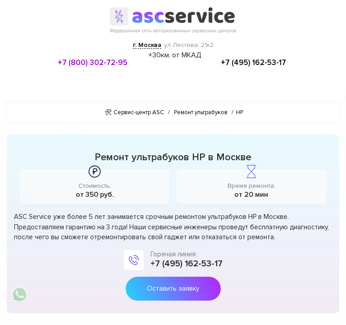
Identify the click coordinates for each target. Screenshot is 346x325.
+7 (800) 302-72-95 (92, 62)
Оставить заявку (173, 288)
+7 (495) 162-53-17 (253, 62)
